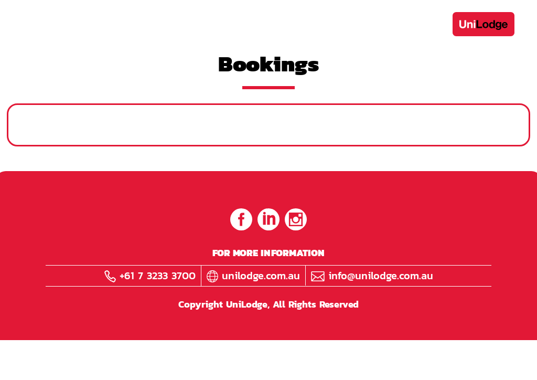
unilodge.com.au (253, 275)
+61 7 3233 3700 (150, 275)
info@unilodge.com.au (372, 275)
